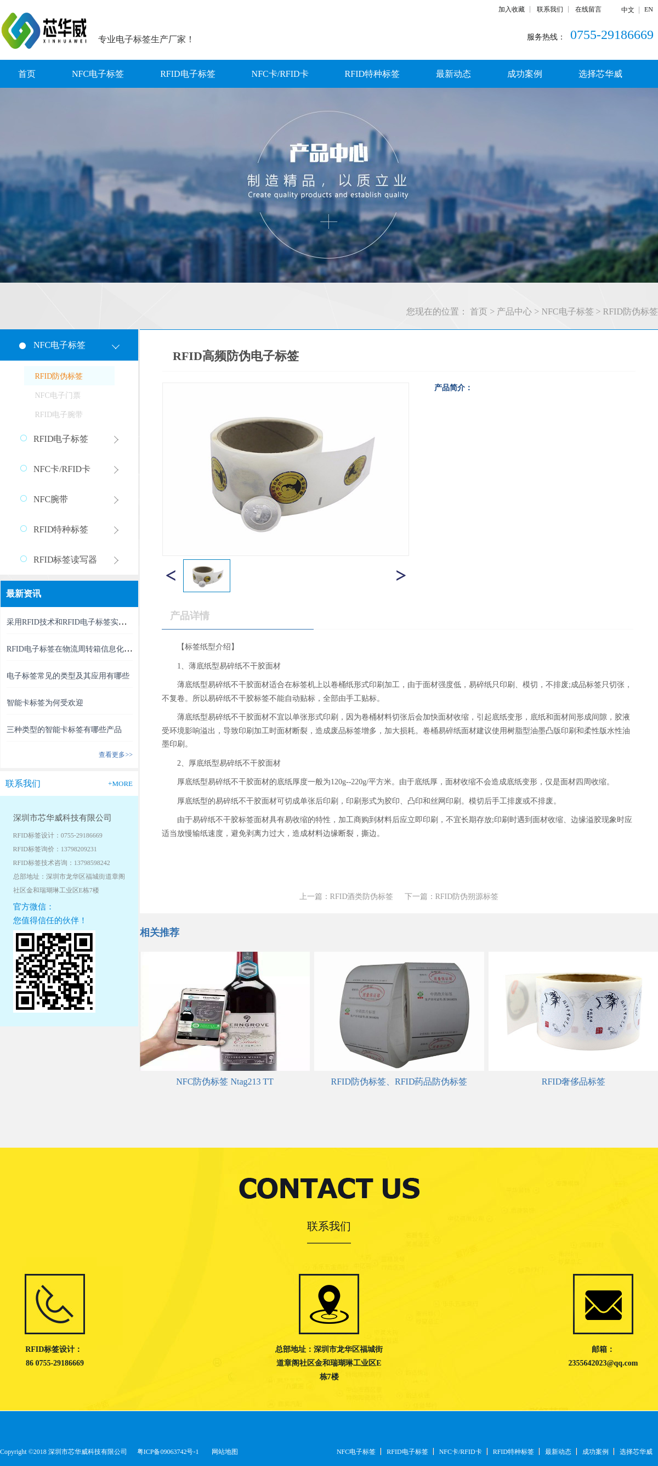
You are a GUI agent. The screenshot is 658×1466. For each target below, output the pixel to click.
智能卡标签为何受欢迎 (45, 703)
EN (648, 9)
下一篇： (452, 896)
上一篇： (346, 896)
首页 (27, 73)
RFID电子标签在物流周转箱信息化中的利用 (81, 649)
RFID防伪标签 (630, 311)
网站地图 (223, 1452)
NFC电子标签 (567, 311)
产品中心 (514, 311)
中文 (627, 10)
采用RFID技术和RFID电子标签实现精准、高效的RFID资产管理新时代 (125, 622)
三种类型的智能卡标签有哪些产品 (64, 730)
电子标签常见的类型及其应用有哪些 (68, 676)
